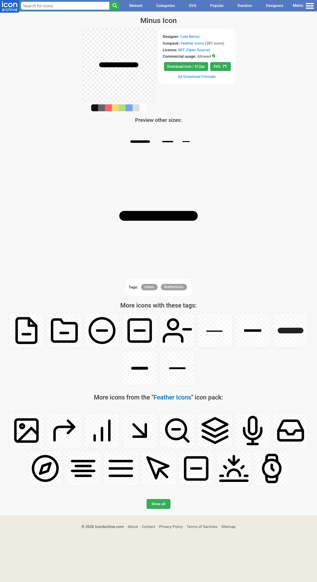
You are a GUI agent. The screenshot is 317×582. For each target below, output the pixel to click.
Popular (217, 5)
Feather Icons (192, 43)
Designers (274, 5)
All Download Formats (197, 76)
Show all (158, 504)
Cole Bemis (190, 36)
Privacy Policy (171, 526)
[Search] (114, 5)
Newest (135, 5)
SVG (192, 5)
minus (149, 287)
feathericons (174, 287)
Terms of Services (202, 526)
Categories (165, 5)
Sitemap (228, 526)
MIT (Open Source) (194, 50)
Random (245, 5)
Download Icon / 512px (186, 66)
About (133, 526)
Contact (148, 526)
